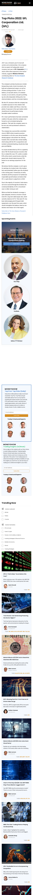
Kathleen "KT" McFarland (16, 341)
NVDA (21, 798)
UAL (23, 673)
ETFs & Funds (8, 528)
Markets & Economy (10, 542)
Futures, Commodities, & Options (13, 535)
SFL (10, 31)
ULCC (26, 673)
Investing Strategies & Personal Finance (15, 538)
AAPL (10, 631)
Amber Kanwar (13, 710)
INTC (29, 715)
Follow (8, 51)
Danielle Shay (12, 835)
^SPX (29, 589)
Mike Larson (12, 668)
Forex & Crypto (8, 531)
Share (4, 11)
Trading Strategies (9, 549)
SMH (24, 631)
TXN (26, 756)
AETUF (18, 673)
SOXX (24, 798)
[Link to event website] (16, 237)
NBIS (29, 840)
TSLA (26, 631)
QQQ (29, 631)
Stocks (6, 545)
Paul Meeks (16, 311)
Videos (6, 515)
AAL (16, 673)
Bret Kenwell (12, 627)
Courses (7, 519)
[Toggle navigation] (29, 3)
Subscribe (16, 415)
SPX (29, 882)
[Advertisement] (16, 364)
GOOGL (15, 631)
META (18, 631)
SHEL (21, 673)
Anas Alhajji (16, 281)
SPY (26, 798)
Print (10, 11)
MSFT (21, 631)
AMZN (12, 631)
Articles (6, 512)
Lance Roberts (13, 877)
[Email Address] (16, 412)
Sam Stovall (12, 585)
